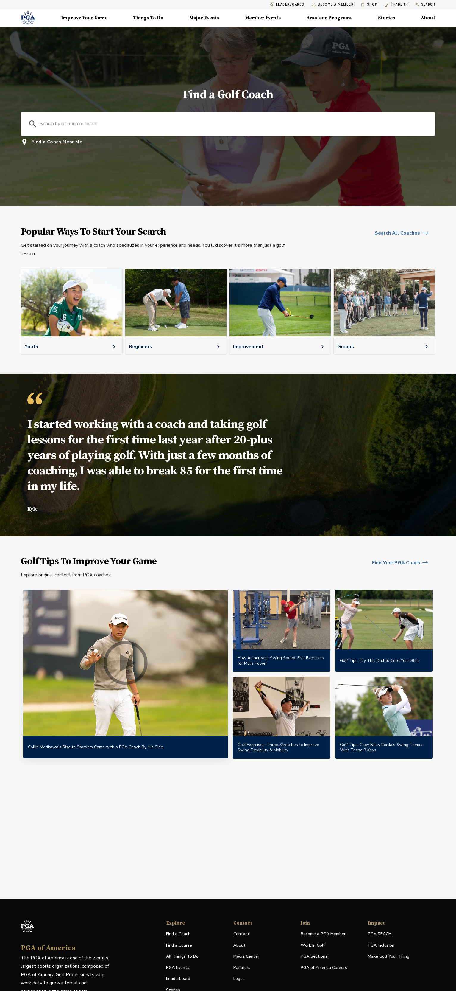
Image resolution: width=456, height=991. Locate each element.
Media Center (246, 956)
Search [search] (425, 4)
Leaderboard (178, 978)
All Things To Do (182, 956)
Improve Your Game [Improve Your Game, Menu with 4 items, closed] (84, 18)
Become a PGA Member (323, 934)
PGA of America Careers (324, 968)
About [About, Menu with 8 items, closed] (428, 18)
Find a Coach (178, 934)
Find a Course (179, 945)
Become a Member (333, 5)
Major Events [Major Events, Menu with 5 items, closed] (204, 18)
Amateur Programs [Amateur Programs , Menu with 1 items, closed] (329, 18)
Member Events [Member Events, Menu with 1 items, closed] (263, 18)
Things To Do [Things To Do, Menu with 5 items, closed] (148, 18)
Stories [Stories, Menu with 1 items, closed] (386, 18)
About (239, 945)
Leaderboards (287, 5)
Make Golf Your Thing (388, 956)
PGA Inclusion (381, 945)
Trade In (396, 5)
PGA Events (177, 967)
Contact (241, 934)
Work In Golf (313, 945)
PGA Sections (314, 956)
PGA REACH (379, 934)
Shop (369, 5)
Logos (239, 978)
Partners (241, 967)
